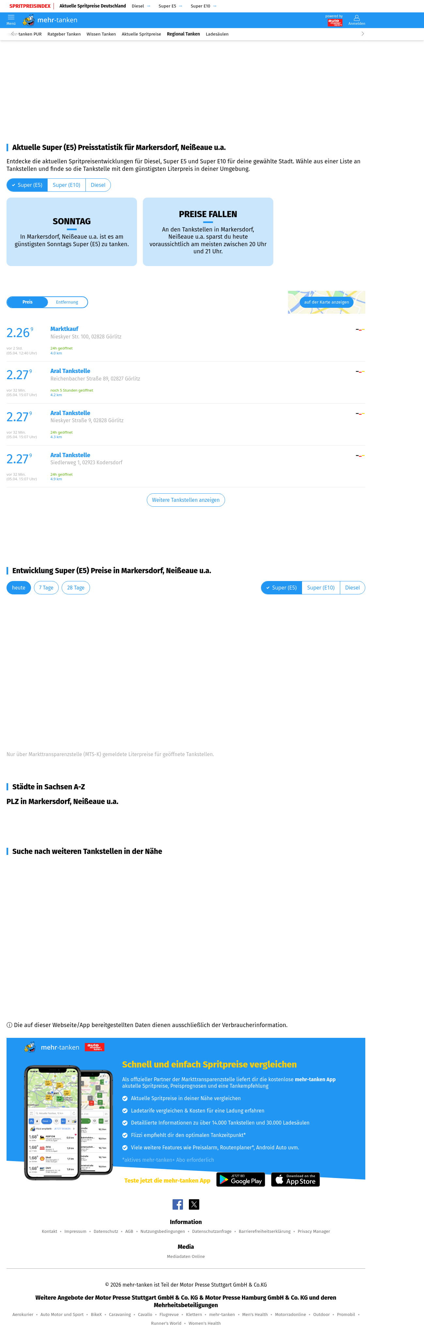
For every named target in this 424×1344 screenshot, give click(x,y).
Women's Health (205, 1323)
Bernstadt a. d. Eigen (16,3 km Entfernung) (70, 936)
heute (18, 588)
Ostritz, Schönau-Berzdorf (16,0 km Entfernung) (78, 924)
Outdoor (321, 1314)
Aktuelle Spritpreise (141, 34)
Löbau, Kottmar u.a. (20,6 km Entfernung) (69, 971)
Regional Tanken (183, 34)
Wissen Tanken (101, 34)
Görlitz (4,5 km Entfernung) (51, 866)
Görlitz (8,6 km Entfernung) (51, 889)
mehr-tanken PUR (24, 34)
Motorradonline (290, 1314)
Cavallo (145, 1314)
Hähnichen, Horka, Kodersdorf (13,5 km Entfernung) (83, 913)
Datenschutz (106, 1231)
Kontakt (49, 1231)
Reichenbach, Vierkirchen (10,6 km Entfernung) (77, 901)
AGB (129, 1231)
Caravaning (120, 1314)
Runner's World (166, 1323)
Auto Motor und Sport (61, 1314)
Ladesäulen (217, 34)
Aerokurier (22, 1314)
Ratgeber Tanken (64, 34)
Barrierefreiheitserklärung (265, 1231)
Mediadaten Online (186, 1256)
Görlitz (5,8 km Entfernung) (51, 877)
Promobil (346, 1314)
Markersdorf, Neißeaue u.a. (51, 816)
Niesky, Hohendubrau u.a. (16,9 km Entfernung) (77, 948)
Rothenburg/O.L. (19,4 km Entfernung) (65, 959)
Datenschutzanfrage (212, 1231)
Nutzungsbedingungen (163, 1231)
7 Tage (46, 588)
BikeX (96, 1314)
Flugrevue (169, 1314)
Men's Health (255, 1314)
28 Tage (75, 588)
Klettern (194, 1314)
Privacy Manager (314, 1231)
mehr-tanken (222, 1314)
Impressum (75, 1231)
